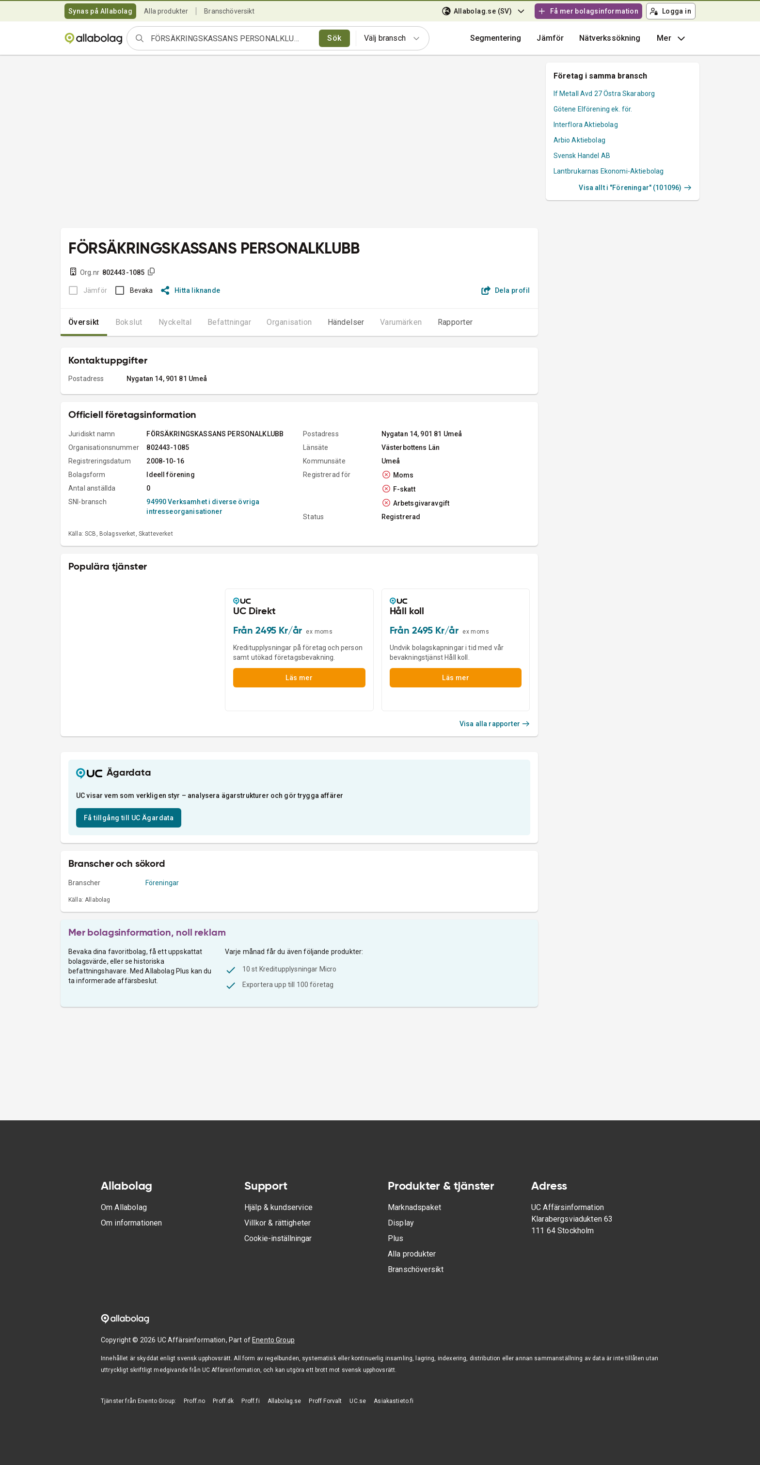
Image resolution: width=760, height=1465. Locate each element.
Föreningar (162, 883)
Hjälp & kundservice (278, 1207)
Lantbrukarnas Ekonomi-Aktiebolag (609, 171)
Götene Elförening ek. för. (593, 109)
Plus (396, 1238)
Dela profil (505, 290)
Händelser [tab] (346, 322)
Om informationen (131, 1222)
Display (401, 1222)
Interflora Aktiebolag (586, 124)
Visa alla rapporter (494, 724)
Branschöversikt (229, 11)
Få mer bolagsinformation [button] (588, 11)
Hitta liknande (191, 290)
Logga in (670, 11)
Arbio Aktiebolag (579, 140)
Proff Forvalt (325, 1401)
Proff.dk (223, 1401)
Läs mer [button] (299, 678)
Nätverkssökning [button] (609, 38)
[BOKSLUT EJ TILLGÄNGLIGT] (85, 290)
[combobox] (231, 38)
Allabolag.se (284, 1401)
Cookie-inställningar (278, 1238)
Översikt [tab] (83, 322)
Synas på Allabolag (100, 11)
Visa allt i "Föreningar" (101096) (635, 187)
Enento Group (273, 1340)
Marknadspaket (414, 1207)
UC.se (357, 1401)
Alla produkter (166, 11)
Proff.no (194, 1401)
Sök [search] (334, 38)
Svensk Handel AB (582, 155)
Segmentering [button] (496, 38)
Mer (672, 38)
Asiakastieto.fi (393, 1401)
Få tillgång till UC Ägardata (129, 818)
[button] (550, 38)
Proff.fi (250, 1401)
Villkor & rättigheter (277, 1222)
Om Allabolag (124, 1207)
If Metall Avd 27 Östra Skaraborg (604, 93)
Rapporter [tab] (455, 322)
